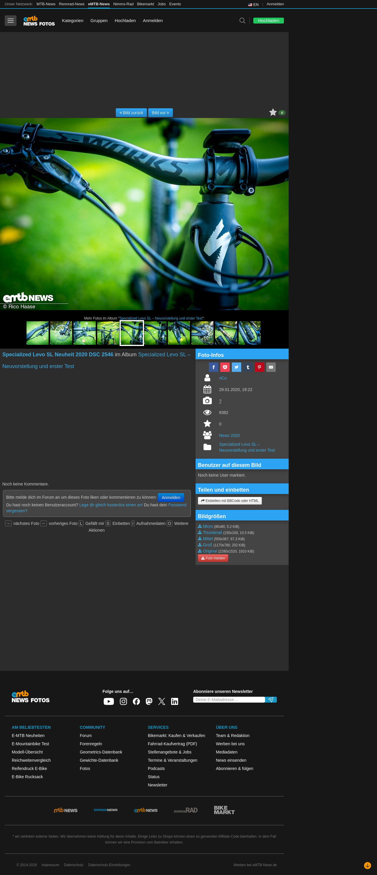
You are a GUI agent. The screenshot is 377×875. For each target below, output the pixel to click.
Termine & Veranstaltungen (172, 760)
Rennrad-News (72, 4)
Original (210, 551)
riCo (223, 378)
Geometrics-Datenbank (101, 752)
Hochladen (125, 20)
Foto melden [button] (213, 558)
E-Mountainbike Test (30, 743)
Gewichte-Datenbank (99, 760)
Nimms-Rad (123, 4)
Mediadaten (226, 752)
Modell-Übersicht (27, 752)
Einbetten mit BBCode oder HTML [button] (230, 501)
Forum (86, 735)
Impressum (50, 865)
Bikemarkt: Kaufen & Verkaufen (176, 735)
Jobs (162, 4)
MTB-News (46, 4)
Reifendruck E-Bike (29, 768)
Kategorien (72, 20)
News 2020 (229, 435)
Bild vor (160, 112)
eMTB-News (99, 4)
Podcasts (156, 768)
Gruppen (99, 20)
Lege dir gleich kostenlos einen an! (111, 505)
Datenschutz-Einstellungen (109, 865)
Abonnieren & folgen (234, 768)
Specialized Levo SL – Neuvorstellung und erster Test (160, 318)
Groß (207, 545)
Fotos (85, 768)
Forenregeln (91, 743)
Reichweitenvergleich (31, 760)
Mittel (208, 538)
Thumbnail (212, 532)
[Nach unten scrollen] (367, 865)
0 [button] (282, 113)
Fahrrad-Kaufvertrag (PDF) (172, 743)
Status (154, 776)
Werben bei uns (230, 743)
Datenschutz (74, 865)
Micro (208, 526)
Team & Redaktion (232, 735)
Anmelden (275, 4)
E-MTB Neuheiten (28, 735)
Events (175, 4)
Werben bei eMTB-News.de (255, 865)
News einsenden (231, 760)
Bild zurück (131, 112)
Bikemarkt (145, 4)
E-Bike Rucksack (27, 776)
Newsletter (157, 785)
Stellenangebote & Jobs (169, 752)
